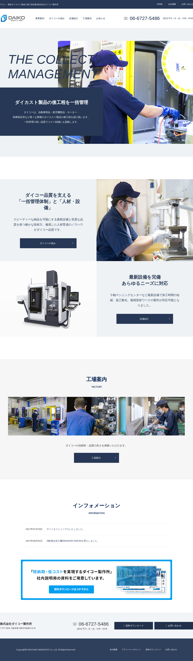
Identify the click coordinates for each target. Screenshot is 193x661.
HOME (160, 4)
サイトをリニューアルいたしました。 (66, 529)
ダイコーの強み (57, 18)
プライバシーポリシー (131, 649)
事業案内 (39, 18)
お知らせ (100, 18)
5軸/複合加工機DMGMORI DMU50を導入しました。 (73, 541)
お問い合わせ (187, 4)
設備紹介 (73, 18)
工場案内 (87, 18)
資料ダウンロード (134, 625)
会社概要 (172, 4)
